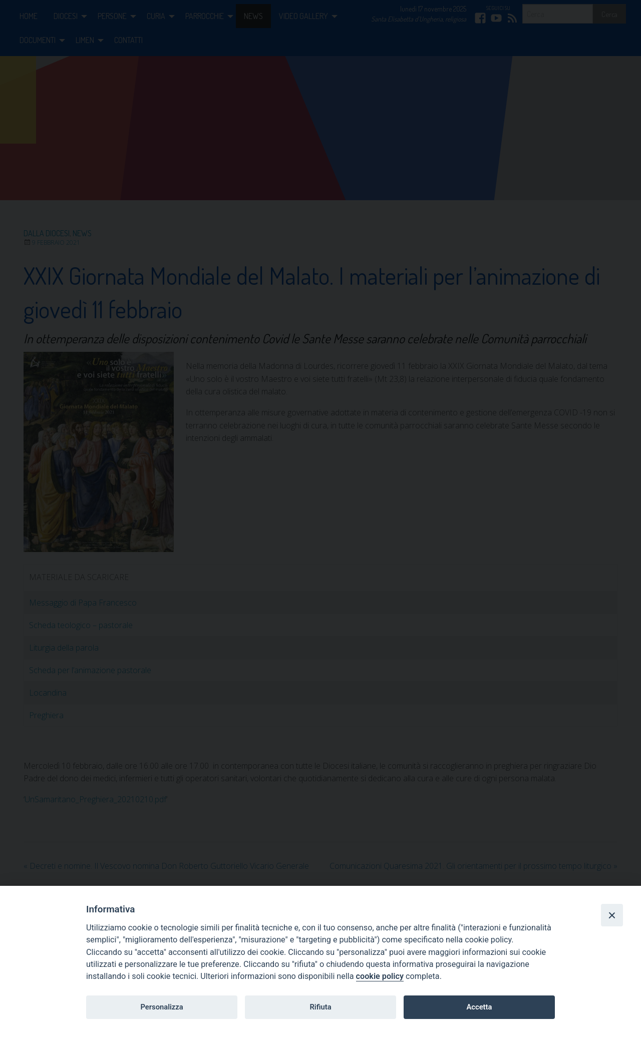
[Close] (612, 915)
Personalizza (161, 1006)
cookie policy (380, 976)
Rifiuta (320, 1006)
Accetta (479, 1006)
